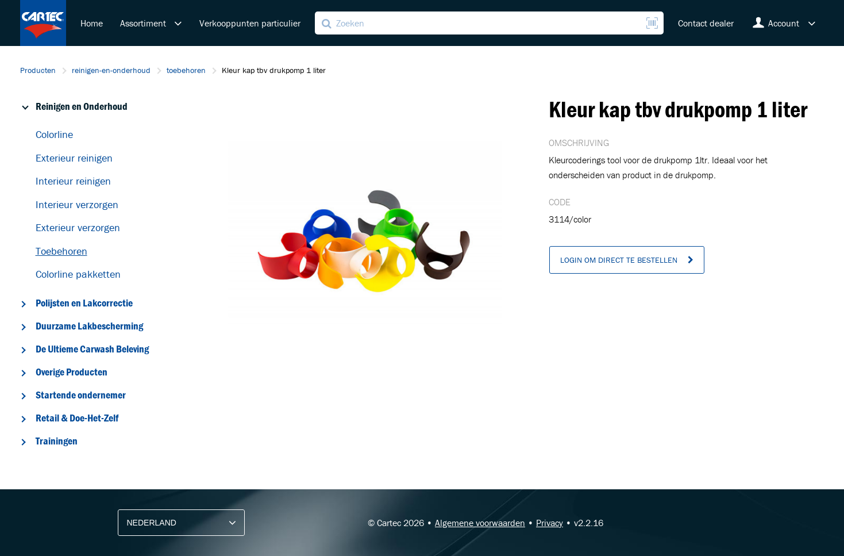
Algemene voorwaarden (480, 522)
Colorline (54, 134)
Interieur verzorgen (77, 204)
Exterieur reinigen (74, 157)
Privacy (549, 522)
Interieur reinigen (73, 180)
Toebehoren (61, 251)
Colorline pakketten (78, 274)
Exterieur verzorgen (78, 227)
